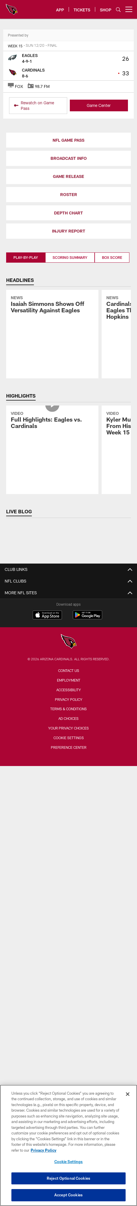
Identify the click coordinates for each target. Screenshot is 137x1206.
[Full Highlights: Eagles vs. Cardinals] (52, 421)
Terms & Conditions (68, 709)
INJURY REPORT (68, 230)
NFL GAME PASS (68, 140)
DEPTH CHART (68, 212)
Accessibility (68, 690)
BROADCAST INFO (69, 158)
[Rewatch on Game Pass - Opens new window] (38, 105)
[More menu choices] (128, 9)
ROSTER (68, 194)
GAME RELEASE (68, 176)
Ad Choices (68, 718)
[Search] (118, 9)
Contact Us (68, 670)
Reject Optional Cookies (68, 1178)
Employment (68, 680)
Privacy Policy (68, 699)
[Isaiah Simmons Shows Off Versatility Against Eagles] (52, 305)
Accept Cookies (68, 1195)
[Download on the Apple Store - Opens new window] (47, 616)
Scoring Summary (70, 257)
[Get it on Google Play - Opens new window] (87, 618)
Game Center (99, 105)
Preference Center (68, 747)
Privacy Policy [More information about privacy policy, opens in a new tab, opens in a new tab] (43, 1150)
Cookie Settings (68, 738)
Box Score (112, 257)
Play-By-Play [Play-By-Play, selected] (25, 257)
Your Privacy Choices (68, 728)
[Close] (127, 1094)
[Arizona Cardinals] (68, 642)
